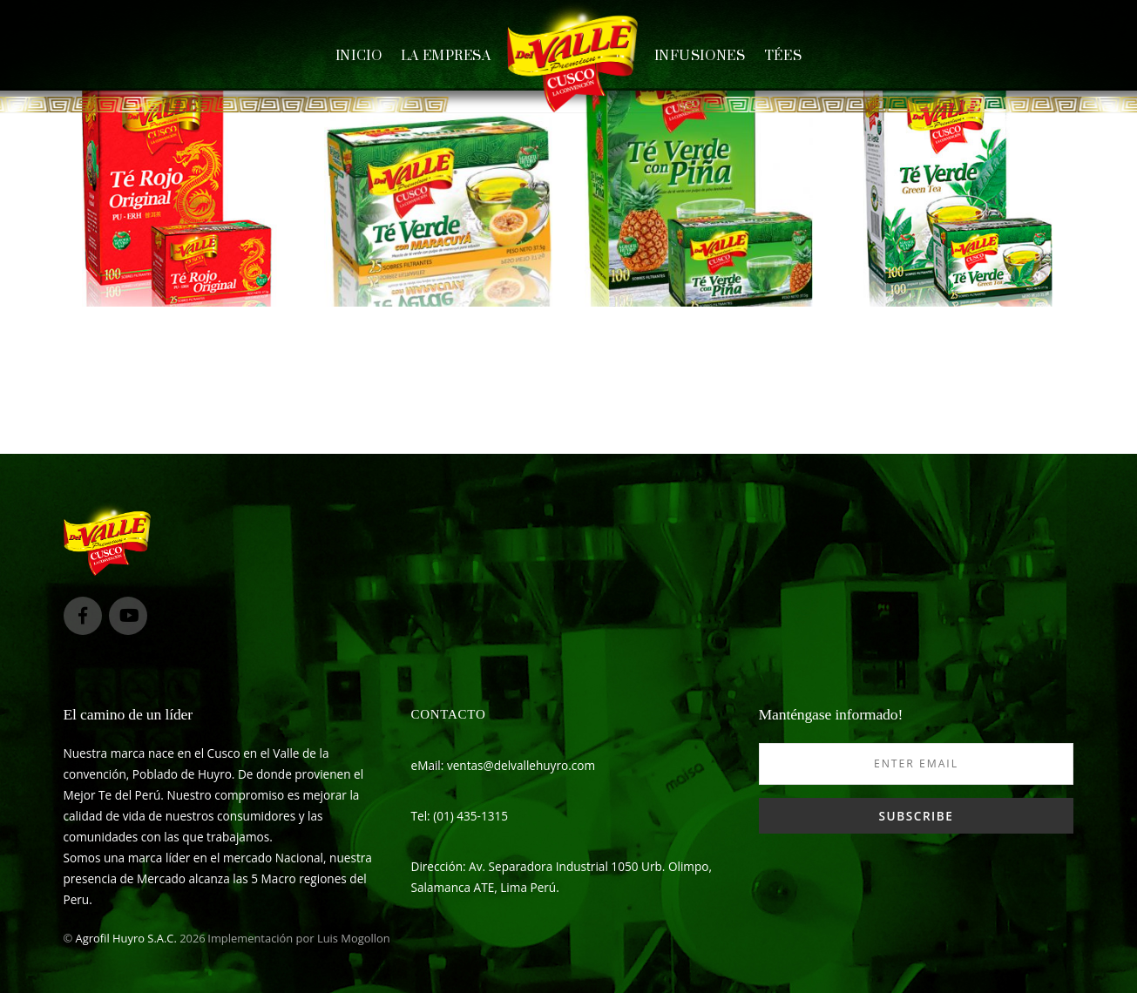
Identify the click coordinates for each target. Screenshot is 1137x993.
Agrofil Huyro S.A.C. (126, 938)
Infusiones (700, 56)
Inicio (358, 56)
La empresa (446, 56)
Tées (783, 56)
